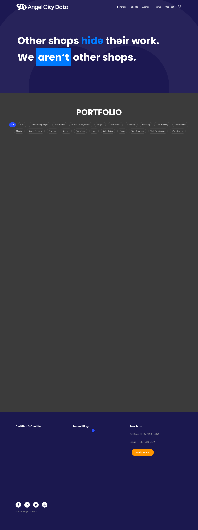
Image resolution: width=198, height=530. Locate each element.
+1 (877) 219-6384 (149, 434)
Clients (134, 7)
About (145, 7)
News (158, 7)
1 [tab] (93, 430)
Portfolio (122, 7)
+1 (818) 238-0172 (145, 442)
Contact (169, 7)
